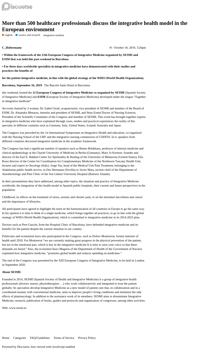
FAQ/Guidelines (40, 337)
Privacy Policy (87, 337)
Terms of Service (64, 337)
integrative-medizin (53, 35)
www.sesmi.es (17, 307)
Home (5, 337)
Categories (19, 337)
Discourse (23, 346)
